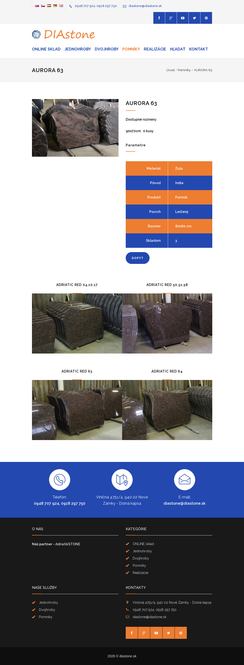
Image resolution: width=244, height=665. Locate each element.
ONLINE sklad (46, 49)
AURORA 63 (203, 70)
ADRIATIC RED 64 (167, 371)
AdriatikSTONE (67, 544)
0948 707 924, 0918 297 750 (96, 6)
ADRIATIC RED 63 (77, 371)
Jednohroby (77, 49)
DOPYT (138, 258)
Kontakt (198, 49)
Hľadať (177, 49)
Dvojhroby (107, 49)
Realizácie (155, 49)
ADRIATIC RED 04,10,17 (77, 285)
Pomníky (131, 49)
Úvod (170, 70)
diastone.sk (128, 656)
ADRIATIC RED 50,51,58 (167, 285)
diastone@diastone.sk (145, 6)
